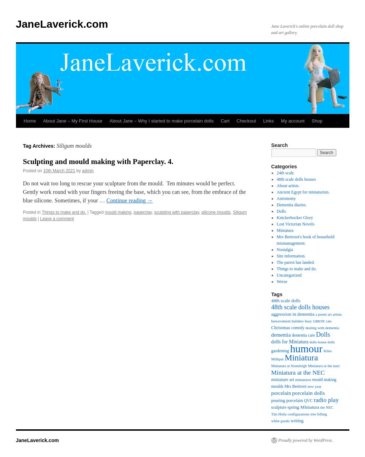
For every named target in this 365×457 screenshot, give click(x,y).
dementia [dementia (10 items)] (281, 335)
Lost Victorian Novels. (296, 224)
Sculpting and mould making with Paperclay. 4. (98, 161)
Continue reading (129, 200)
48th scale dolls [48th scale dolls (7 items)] (285, 300)
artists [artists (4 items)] (337, 314)
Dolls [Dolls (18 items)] (323, 334)
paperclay (143, 212)
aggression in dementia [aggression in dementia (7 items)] (293, 314)
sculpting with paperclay (176, 212)
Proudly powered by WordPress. (305, 440)
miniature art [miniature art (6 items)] (282, 379)
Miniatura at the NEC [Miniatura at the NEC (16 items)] (298, 372)
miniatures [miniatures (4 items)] (303, 380)
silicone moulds (216, 212)
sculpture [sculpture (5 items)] (279, 407)
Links (268, 121)
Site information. (291, 256)
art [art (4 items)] (330, 314)
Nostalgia (285, 249)
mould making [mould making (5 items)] (324, 379)
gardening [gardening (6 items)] (280, 350)
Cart (225, 121)
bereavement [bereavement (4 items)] (281, 321)
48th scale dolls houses (296, 179)
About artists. (288, 185)
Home (30, 121)
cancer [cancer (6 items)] (319, 321)
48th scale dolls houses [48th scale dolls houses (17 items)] (300, 307)
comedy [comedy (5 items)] (297, 328)
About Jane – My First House (73, 121)
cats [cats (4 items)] (329, 321)
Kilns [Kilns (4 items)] (327, 351)
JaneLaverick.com (62, 24)
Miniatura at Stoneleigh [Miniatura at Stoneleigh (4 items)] (289, 366)
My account (292, 121)
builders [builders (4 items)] (298, 321)
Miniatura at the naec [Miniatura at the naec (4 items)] (324, 366)
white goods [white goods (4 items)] (280, 421)
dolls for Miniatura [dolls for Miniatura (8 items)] (290, 341)
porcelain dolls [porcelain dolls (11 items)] (308, 393)
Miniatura (285, 230)
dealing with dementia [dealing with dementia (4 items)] (322, 328)
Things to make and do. (64, 212)
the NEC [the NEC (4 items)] (326, 407)
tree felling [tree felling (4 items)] (318, 414)
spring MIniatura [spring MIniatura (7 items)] (303, 407)
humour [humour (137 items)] (306, 348)
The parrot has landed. (296, 262)
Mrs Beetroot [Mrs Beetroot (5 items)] (295, 386)
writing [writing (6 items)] (297, 420)
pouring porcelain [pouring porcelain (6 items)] (287, 400)
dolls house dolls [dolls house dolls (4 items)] (322, 342)
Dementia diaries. (292, 204)
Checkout (246, 121)
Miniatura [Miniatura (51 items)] (301, 357)
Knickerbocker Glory (295, 217)
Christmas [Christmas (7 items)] (281, 327)
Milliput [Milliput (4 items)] (277, 359)
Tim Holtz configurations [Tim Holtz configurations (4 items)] (290, 414)
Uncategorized (289, 275)
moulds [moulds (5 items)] (277, 386)
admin (88, 170)
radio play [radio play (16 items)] (326, 399)
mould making (118, 212)
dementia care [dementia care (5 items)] (303, 335)
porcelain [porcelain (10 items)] (281, 393)
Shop (317, 121)
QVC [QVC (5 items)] (308, 400)
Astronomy (286, 198)
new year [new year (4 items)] (314, 386)
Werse (282, 281)
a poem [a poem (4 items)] (321, 314)
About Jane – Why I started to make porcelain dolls (162, 121)
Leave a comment (57, 218)
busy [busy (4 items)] (308, 321)
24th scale (285, 172)
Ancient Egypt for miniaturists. (303, 192)
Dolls (281, 211)
